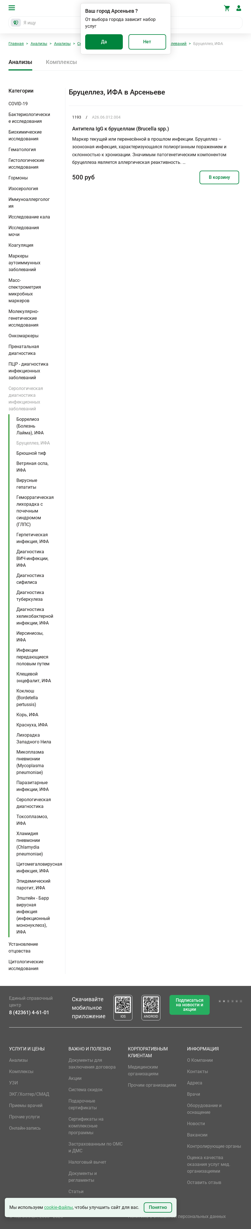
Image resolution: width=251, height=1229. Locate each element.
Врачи (193, 1094)
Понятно (158, 1207)
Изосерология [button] (23, 188)
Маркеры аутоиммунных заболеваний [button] (24, 262)
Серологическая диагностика (33, 803)
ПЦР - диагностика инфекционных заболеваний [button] (28, 370)
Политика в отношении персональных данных (177, 1216)
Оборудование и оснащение (204, 1109)
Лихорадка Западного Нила (33, 738)
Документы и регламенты (82, 1177)
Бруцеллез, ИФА (33, 443)
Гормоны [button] (18, 178)
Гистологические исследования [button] (26, 164)
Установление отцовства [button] (23, 947)
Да (104, 41)
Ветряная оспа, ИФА (32, 467)
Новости (196, 1123)
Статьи (75, 1191)
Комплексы (61, 62)
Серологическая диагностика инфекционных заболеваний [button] (25, 398)
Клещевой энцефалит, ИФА (33, 677)
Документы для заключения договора (92, 1064)
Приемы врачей (25, 1105)
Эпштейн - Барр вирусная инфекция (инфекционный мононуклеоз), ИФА (33, 915)
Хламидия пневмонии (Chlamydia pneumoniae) (29, 844)
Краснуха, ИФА (32, 725)
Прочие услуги (24, 1116)
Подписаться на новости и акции (189, 1005)
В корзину (219, 177)
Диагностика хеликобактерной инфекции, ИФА (34, 616)
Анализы (39, 43)
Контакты (197, 1071)
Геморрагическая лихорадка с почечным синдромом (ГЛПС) (35, 511)
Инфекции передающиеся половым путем (33, 656)
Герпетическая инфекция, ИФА (32, 538)
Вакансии (197, 1135)
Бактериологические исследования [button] (29, 118)
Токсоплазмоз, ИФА (32, 820)
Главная (16, 43)
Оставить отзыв (204, 1182)
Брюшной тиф (31, 453)
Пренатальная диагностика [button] (23, 350)
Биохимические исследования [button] (25, 135)
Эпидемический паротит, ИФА (33, 884)
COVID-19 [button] (18, 103)
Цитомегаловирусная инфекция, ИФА (39, 867)
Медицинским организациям (143, 1070)
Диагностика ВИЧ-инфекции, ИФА (32, 558)
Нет (147, 41)
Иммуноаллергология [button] (29, 203)
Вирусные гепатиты (26, 484)
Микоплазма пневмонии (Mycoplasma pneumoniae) (30, 762)
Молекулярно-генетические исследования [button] (23, 318)
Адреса (194, 1083)
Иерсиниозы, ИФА (29, 636)
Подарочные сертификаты (82, 1104)
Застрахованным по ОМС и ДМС (95, 1147)
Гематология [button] (22, 149)
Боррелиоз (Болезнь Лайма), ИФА (30, 426)
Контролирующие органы (214, 1146)
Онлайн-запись (25, 1128)
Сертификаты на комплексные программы (86, 1125)
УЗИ (13, 1083)
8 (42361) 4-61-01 (29, 1012)
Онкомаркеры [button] (23, 335)
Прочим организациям (152, 1085)
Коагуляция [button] (20, 245)
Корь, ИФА (27, 714)
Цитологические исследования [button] (25, 965)
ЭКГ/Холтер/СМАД (29, 1094)
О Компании (200, 1060)
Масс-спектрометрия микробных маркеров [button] (24, 290)
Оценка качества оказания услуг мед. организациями (208, 1164)
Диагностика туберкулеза (30, 596)
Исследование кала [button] (29, 217)
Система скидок (85, 1089)
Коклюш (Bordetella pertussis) (27, 697)
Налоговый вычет (87, 1162)
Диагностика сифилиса (30, 579)
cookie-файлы (58, 1207)
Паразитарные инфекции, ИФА (32, 786)
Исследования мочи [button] (23, 231)
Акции (74, 1078)
